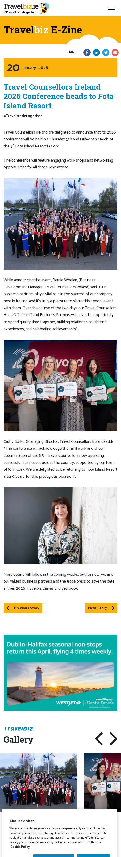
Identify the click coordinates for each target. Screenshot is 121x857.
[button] (99, 738)
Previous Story (23, 608)
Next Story (101, 608)
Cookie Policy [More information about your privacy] (20, 853)
